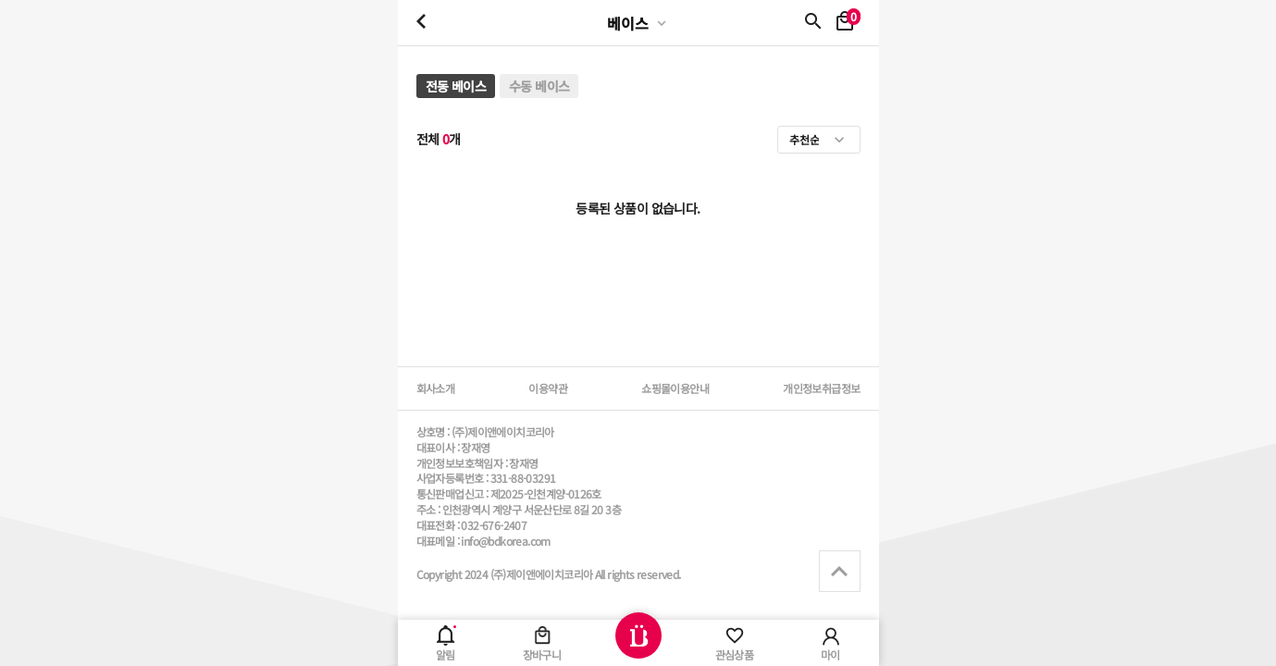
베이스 (628, 23)
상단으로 (840, 571)
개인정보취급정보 (821, 388)
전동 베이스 (456, 86)
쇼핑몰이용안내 (675, 388)
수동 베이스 (539, 86)
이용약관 (547, 388)
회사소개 (435, 388)
